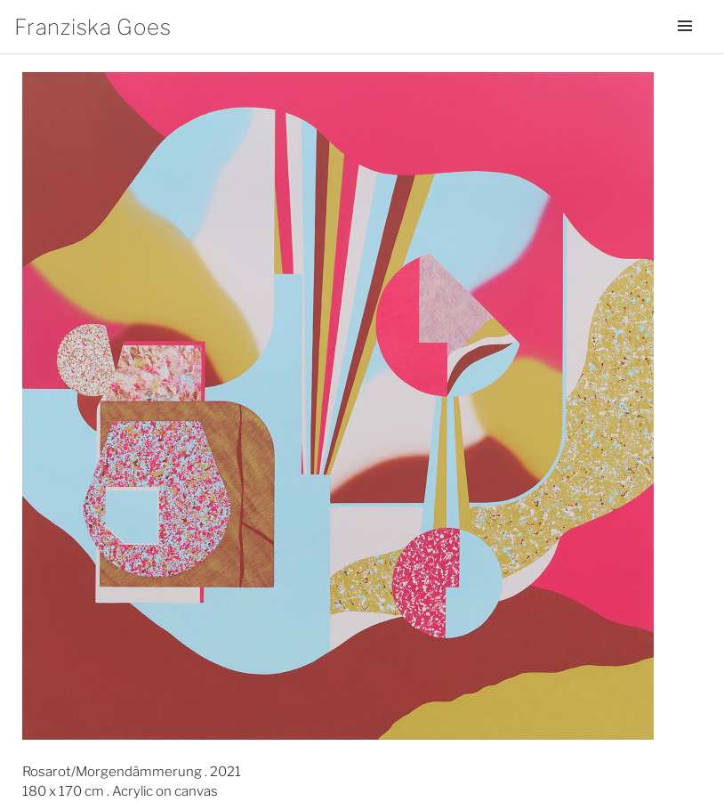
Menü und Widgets (685, 51)
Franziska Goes (92, 27)
